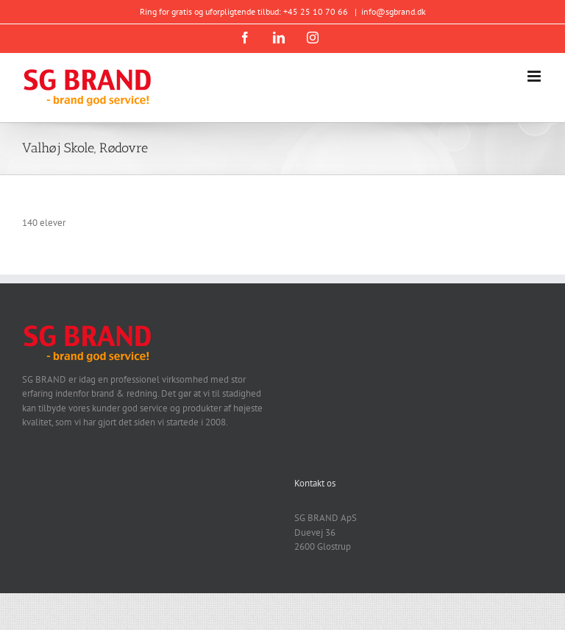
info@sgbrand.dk (393, 11)
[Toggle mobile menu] (535, 76)
